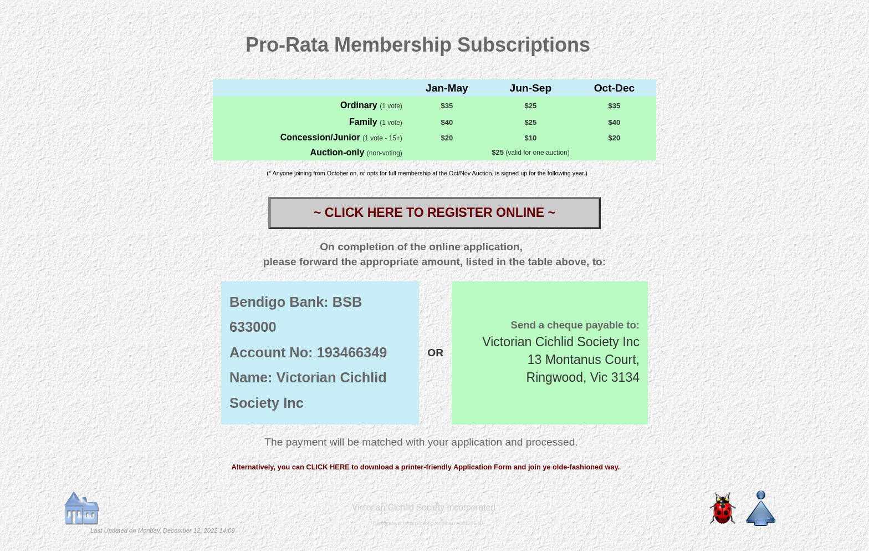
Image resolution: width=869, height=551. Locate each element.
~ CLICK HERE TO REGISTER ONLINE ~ (434, 212)
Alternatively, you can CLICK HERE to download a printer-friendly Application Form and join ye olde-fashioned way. (426, 467)
